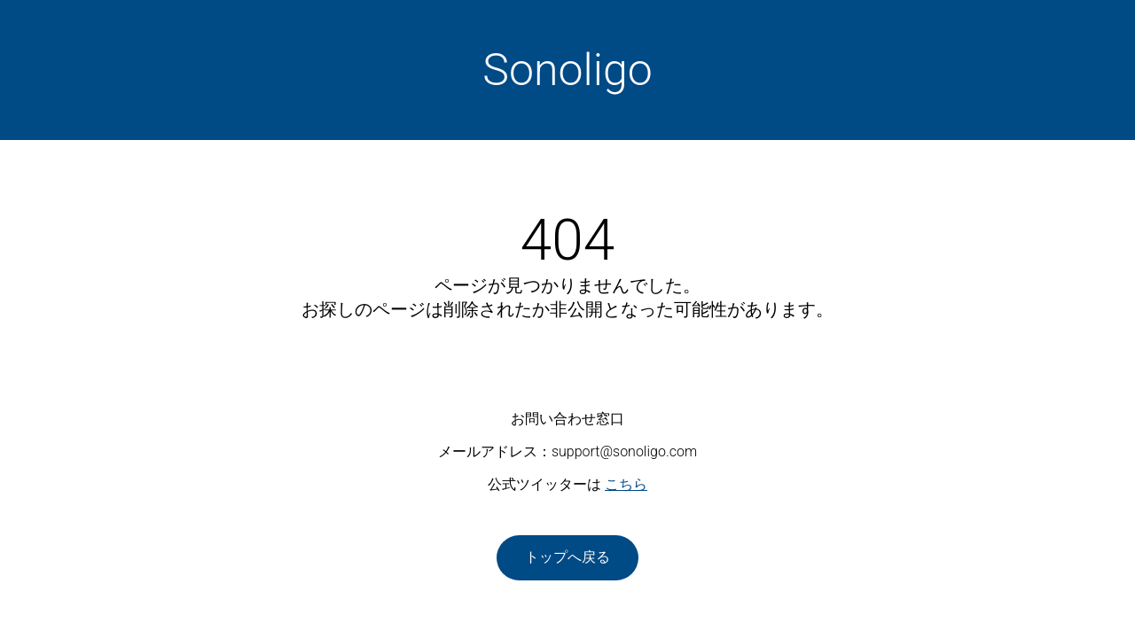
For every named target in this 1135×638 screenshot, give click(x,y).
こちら (626, 484)
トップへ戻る (567, 557)
